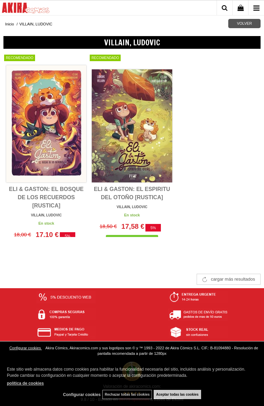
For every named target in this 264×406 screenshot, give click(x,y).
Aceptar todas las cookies (177, 394)
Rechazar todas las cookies (127, 394)
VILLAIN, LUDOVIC (46, 215)
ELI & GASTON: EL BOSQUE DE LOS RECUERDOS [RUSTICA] (46, 197)
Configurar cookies (25, 348)
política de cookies (25, 383)
